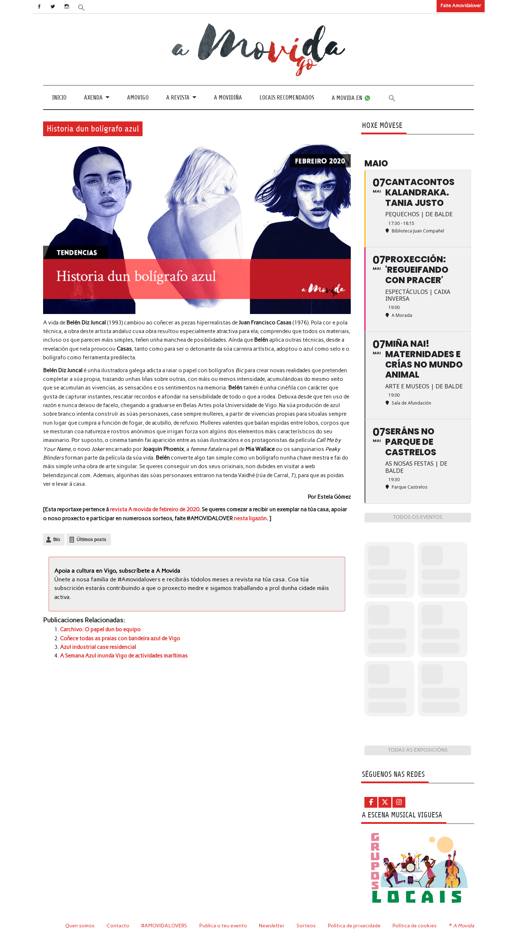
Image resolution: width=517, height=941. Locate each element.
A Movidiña (228, 97)
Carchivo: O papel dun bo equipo (100, 629)
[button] (81, 7)
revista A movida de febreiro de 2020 (154, 509)
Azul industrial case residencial (98, 647)
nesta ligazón (250, 518)
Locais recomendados (287, 97)
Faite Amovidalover (461, 5)
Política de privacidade (354, 925)
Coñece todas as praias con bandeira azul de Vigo (120, 638)
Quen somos (79, 925)
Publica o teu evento (223, 925)
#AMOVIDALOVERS (164, 925)
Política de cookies (414, 925)
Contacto (118, 925)
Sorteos (306, 925)
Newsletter (272, 925)
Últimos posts (91, 539)
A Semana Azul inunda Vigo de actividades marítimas (124, 655)
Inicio (59, 97)
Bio (56, 539)
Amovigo (138, 97)
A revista (178, 97)
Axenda (93, 97)
